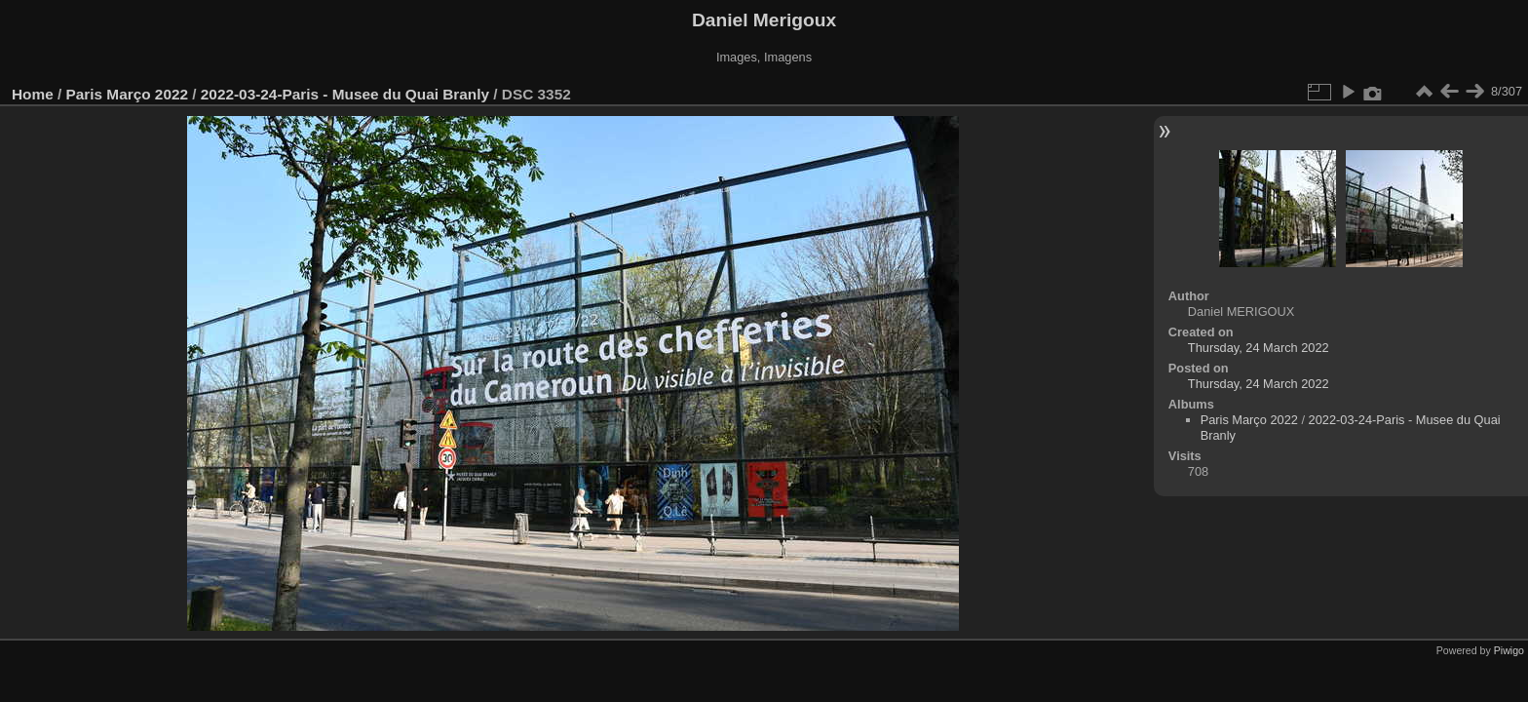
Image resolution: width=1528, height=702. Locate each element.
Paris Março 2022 (127, 94)
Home (33, 94)
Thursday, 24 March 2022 (1258, 347)
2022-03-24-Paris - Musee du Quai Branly (345, 94)
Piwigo (1509, 650)
